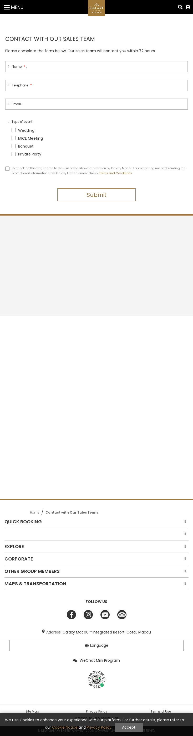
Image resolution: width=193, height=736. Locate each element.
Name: (19, 67)
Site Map (32, 711)
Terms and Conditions (115, 173)
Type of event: (22, 122)
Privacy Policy (99, 727)
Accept (128, 727)
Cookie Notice (65, 727)
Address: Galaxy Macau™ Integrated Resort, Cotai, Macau (98, 632)
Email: (17, 104)
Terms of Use (161, 711)
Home (34, 512)
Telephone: (22, 85)
